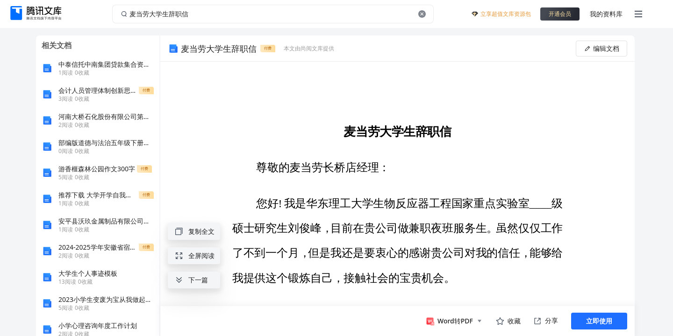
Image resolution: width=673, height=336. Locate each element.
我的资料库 (606, 13)
